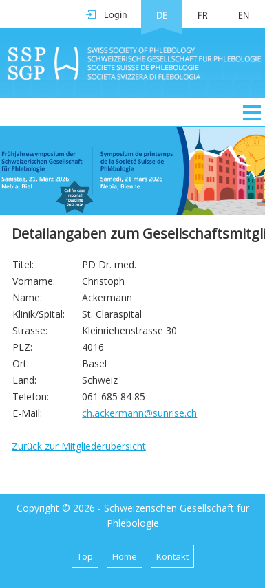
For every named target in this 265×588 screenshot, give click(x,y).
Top (85, 556)
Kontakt (172, 556)
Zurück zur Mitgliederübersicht (79, 446)
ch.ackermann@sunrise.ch (139, 413)
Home (124, 556)
